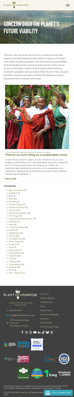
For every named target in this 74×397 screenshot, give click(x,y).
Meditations (24, 152)
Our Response (15, 239)
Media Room (46, 310)
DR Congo (13, 216)
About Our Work (16, 190)
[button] (58, 393)
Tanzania (13, 256)
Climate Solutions (16, 207)
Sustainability (39, 152)
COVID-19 (13, 210)
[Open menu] (67, 5)
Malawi (12, 230)
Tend (11, 259)
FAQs (42, 306)
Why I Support (15, 273)
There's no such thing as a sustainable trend (36, 154)
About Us (44, 294)
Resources (31, 152)
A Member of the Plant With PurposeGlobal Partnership (20, 304)
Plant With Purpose (19, 392)
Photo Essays (15, 241)
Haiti (11, 224)
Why (11, 270)
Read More (10, 179)
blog (11, 199)
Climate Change (16, 204)
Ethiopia (12, 222)
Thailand (12, 261)
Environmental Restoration (20, 219)
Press (11, 247)
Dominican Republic (18, 213)
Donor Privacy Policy (49, 327)
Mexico (12, 236)
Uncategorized (15, 264)
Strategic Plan (46, 302)
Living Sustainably (13, 152)
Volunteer (44, 319)
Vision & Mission (47, 298)
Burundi (12, 202)
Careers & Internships (49, 314)
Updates (47, 152)
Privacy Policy (46, 323)
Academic (13, 193)
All (6, 152)
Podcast (12, 244)
